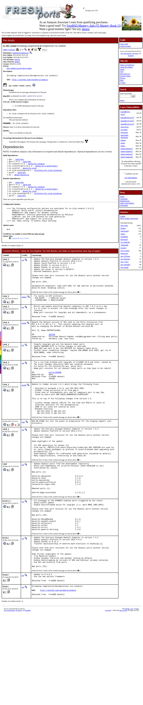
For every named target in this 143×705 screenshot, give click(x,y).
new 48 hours (125, 259)
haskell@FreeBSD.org (21, 53)
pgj (23, 271)
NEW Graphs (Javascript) (129, 218)
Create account (125, 46)
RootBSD (131, 55)
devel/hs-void (30, 172)
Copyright (108, 679)
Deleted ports (124, 201)
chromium (124, 132)
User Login (124, 44)
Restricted (124, 239)
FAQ (121, 72)
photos (85, 29)
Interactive (124, 253)
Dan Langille (123, 679)
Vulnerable (124, 245)
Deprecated (125, 231)
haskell (17, 62)
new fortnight (125, 265)
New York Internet (126, 53)
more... (122, 100)
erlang (123, 143)
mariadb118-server (127, 124)
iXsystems (135, 53)
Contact (123, 83)
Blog (121, 80)
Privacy (123, 78)
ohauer (24, 314)
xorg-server (125, 127)
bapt (23, 460)
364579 (17, 60)
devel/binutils (21, 179)
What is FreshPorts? (127, 65)
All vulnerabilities (130, 178)
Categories (124, 199)
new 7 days (124, 262)
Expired (123, 248)
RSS (137, 677)
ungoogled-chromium (125, 136)
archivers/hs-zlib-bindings (48, 174)
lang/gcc (21, 177)
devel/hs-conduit (36, 167)
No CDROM (125, 242)
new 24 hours (125, 256)
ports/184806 (55, 402)
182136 (52, 358)
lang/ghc (19, 162)
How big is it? (125, 74)
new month (124, 267)
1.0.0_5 (5, 50)
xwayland (124, 130)
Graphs (122, 216)
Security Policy (125, 76)
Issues (122, 69)
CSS (131, 677)
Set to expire (125, 251)
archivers (12, 50)
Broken (123, 228)
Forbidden (124, 237)
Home (122, 197)
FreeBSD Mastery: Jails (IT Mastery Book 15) (94, 25)
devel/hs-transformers (46, 169)
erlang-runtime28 (127, 157)
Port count (124, 226)
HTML (127, 677)
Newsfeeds (124, 205)
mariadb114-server (127, 121)
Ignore (123, 234)
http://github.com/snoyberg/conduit (19, 68)
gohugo (123, 140)
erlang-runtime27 (127, 149)
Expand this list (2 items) (20, 249)
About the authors (126, 67)
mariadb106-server (127, 118)
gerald (24, 344)
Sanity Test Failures (127, 203)
